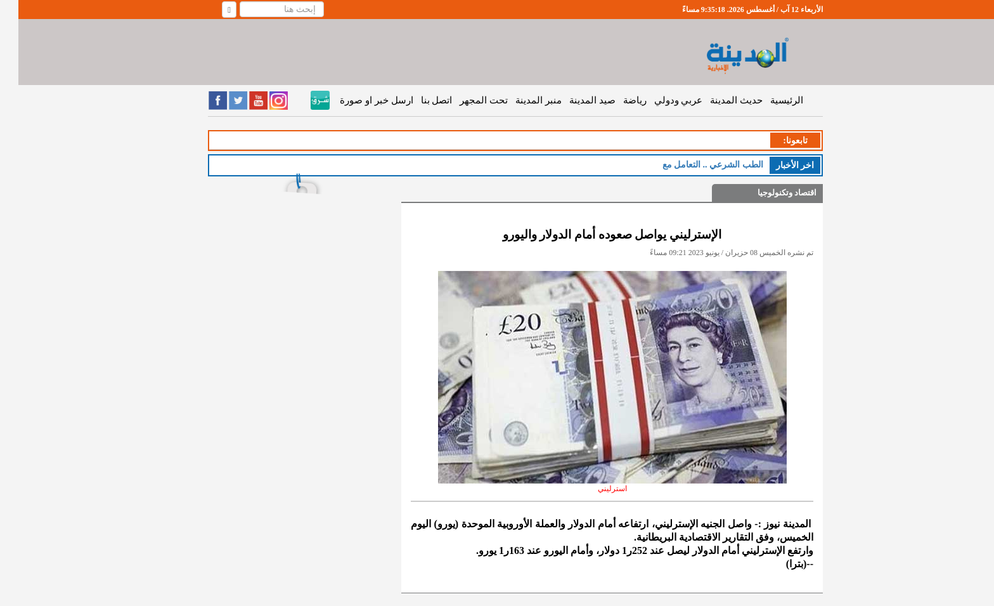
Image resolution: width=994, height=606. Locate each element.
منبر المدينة (520, 100)
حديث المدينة (718, 100)
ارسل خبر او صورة (357, 100)
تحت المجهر (465, 100)
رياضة (616, 100)
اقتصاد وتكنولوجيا (768, 192)
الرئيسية (768, 100)
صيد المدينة (574, 100)
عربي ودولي (660, 100)
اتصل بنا (418, 100)
